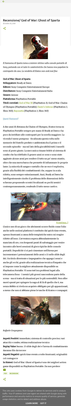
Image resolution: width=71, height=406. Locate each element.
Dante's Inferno (45, 107)
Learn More (32, 403)
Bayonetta (19, 111)
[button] (4, 28)
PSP (5, 373)
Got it (43, 403)
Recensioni (14, 373)
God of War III (26, 103)
